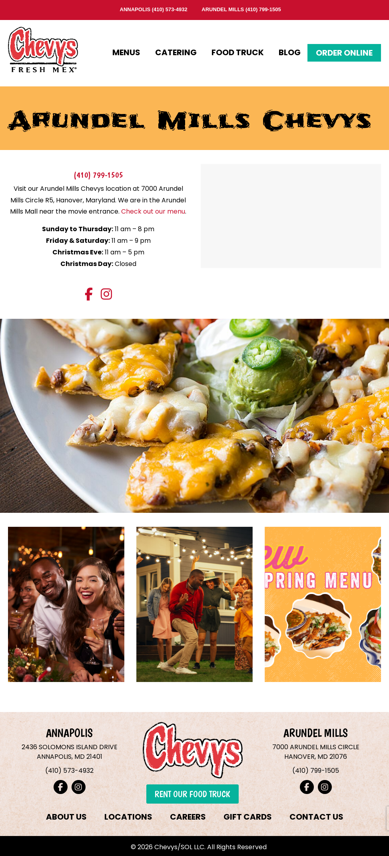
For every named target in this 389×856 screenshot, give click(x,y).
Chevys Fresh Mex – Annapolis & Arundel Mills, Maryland (43, 47)
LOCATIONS (128, 816)
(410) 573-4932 (170, 9)
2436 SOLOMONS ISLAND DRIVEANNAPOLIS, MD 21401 (70, 751)
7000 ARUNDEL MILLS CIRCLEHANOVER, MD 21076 (315, 751)
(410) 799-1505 (263, 9)
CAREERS (188, 816)
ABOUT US (66, 816)
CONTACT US (316, 816)
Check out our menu (153, 211)
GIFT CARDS (247, 816)
